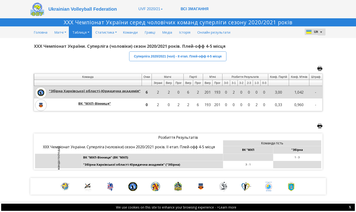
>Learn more (226, 207)
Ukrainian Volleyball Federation (83, 9)
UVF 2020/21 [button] (150, 9)
